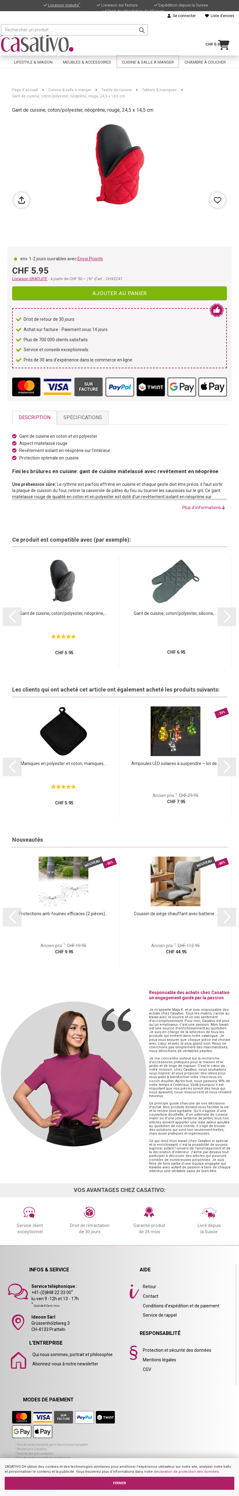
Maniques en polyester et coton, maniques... (63, 763)
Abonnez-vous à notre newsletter (65, 1363)
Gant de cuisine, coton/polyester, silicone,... (175, 613)
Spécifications (82, 417)
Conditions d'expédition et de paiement (181, 1305)
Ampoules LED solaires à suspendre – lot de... (175, 763)
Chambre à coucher (205, 55)
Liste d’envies (219, 16)
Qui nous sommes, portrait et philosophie (72, 1354)
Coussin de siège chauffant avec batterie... (175, 913)
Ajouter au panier (119, 293)
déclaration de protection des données (186, 1472)
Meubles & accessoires (87, 55)
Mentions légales (159, 1359)
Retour (149, 1286)
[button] (12, 616)
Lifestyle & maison (33, 55)
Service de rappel (160, 1315)
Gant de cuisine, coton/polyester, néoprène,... (63, 613)
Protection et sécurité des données (177, 1350)
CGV (147, 1369)
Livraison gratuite (64, 5)
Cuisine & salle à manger (148, 55)
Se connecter (181, 16)
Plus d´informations (203, 507)
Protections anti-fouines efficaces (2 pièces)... (63, 913)
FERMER (119, 1483)
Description (34, 417)
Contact (150, 1296)
